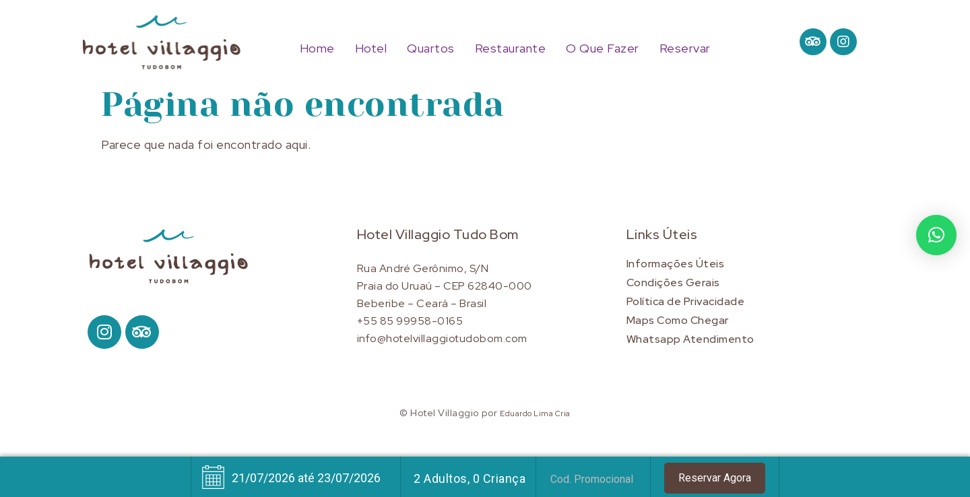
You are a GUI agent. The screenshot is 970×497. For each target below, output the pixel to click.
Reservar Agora (714, 477)
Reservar (685, 48)
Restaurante (510, 48)
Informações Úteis (675, 264)
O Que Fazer (602, 48)
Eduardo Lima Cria (535, 413)
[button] (936, 235)
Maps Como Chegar (677, 320)
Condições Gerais (673, 282)
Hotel (371, 48)
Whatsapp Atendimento (690, 339)
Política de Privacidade (685, 301)
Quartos (431, 48)
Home (317, 48)
